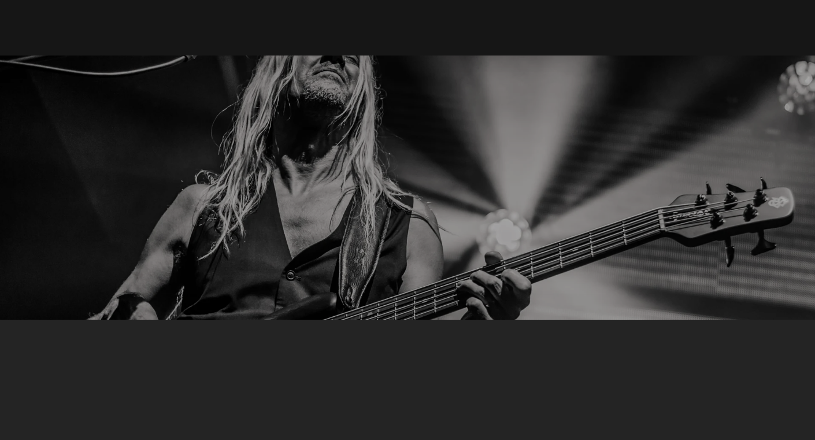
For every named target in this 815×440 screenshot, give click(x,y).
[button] (497, 27)
